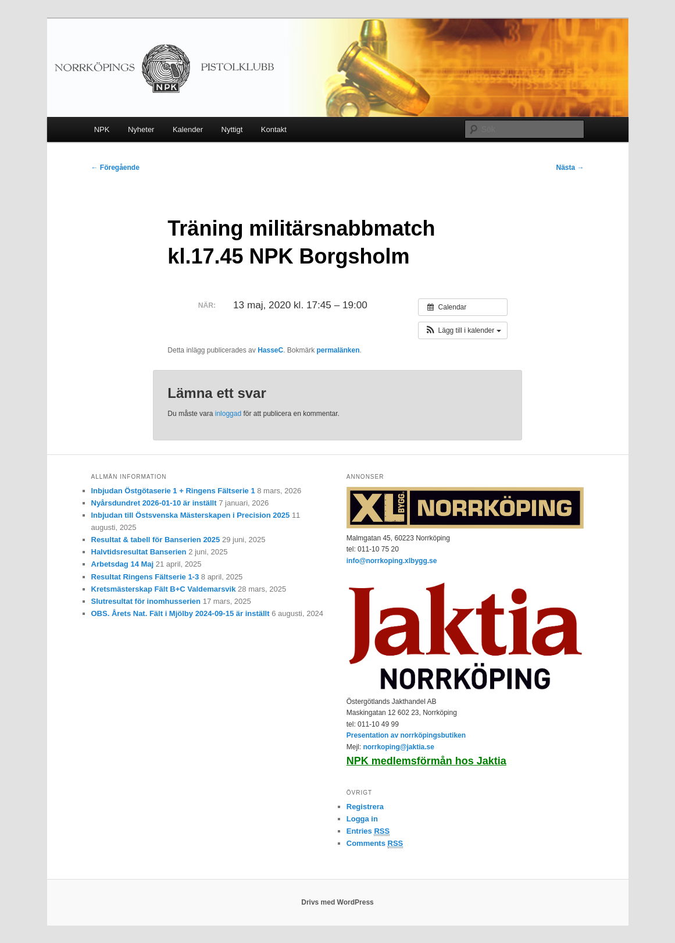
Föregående (115, 167)
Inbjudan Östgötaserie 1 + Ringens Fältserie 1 (173, 490)
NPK (102, 129)
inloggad (228, 414)
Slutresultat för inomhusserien (146, 601)
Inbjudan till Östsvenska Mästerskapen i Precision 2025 (190, 515)
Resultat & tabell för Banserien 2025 (155, 539)
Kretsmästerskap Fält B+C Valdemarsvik (163, 589)
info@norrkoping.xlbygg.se (392, 561)
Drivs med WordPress (337, 902)
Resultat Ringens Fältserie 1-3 (145, 576)
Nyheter (141, 129)
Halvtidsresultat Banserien (139, 551)
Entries (368, 831)
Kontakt (274, 129)
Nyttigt (232, 129)
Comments (375, 843)
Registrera (365, 806)
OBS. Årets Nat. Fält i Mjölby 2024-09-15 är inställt (180, 613)
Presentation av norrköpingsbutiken (406, 735)
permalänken (338, 350)
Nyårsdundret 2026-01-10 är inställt (154, 503)
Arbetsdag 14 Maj (122, 564)
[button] (462, 330)
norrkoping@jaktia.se (398, 747)
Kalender (188, 129)
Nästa (570, 167)
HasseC (270, 350)
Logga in (362, 818)
